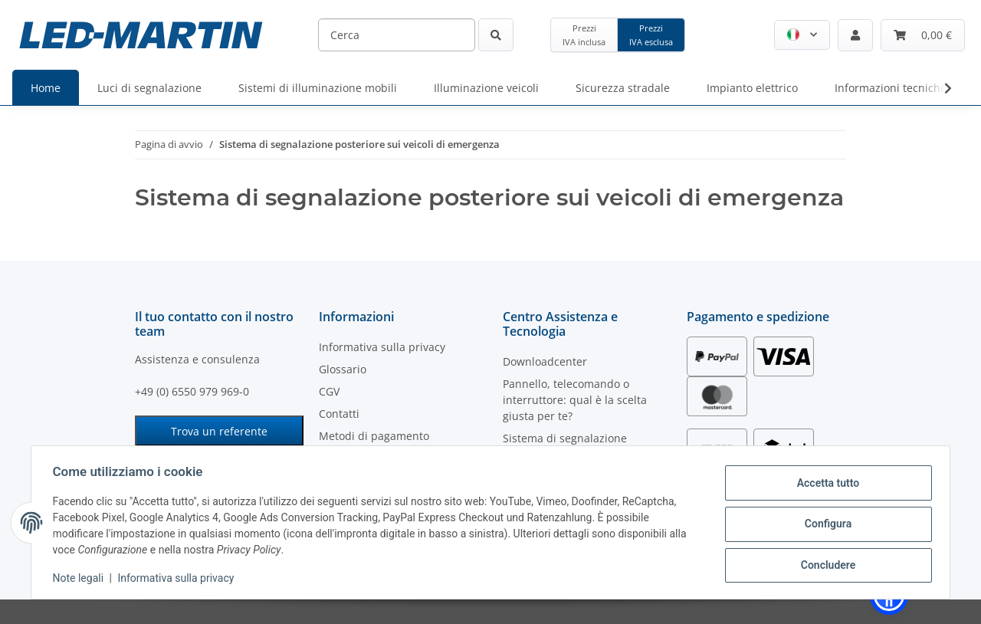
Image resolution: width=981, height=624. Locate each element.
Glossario (342, 369)
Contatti (339, 413)
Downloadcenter (545, 361)
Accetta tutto (824, 484)
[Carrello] (923, 35)
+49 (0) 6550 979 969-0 (192, 391)
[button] (802, 35)
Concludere (824, 563)
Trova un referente (219, 431)
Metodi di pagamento (374, 436)
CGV (329, 391)
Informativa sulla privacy (179, 578)
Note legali (81, 578)
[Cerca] (396, 34)
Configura (824, 523)
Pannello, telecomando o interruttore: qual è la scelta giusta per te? (575, 399)
